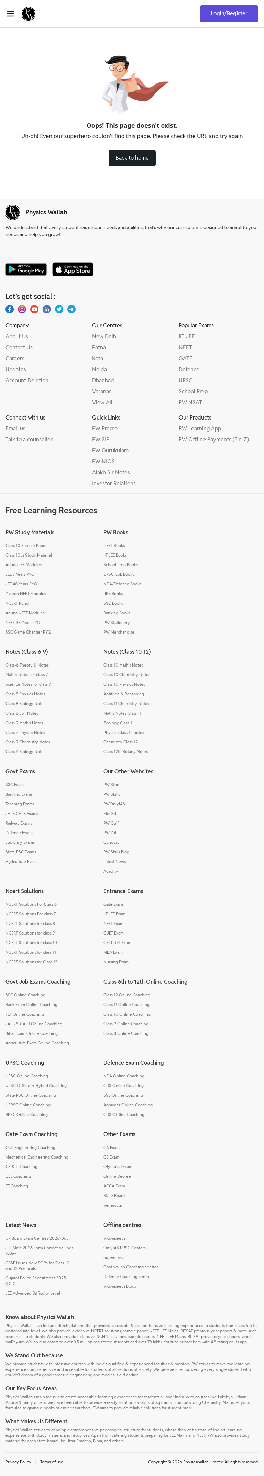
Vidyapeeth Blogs (119, 1286)
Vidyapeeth (114, 1238)
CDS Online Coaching (123, 1085)
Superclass (113, 1257)
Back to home (132, 157)
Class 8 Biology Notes (25, 703)
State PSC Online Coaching (31, 1095)
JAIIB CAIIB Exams (22, 813)
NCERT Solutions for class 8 (30, 923)
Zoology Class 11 (118, 722)
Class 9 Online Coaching (125, 1023)
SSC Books (113, 603)
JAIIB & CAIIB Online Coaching (34, 1023)
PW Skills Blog (116, 851)
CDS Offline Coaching (123, 1114)
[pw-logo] (13, 212)
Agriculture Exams (22, 861)
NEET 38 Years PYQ (23, 622)
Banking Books (116, 612)
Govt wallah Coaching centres (130, 1267)
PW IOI (109, 832)
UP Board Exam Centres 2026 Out (37, 1238)
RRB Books (113, 593)
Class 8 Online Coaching (125, 1033)
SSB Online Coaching (123, 1095)
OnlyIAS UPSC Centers (124, 1247)
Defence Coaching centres (127, 1276)
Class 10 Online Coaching (127, 1014)
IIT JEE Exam (114, 913)
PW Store (112, 784)
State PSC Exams (21, 851)
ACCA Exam (114, 1185)
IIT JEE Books (115, 555)
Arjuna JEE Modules (24, 564)
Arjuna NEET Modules (25, 612)
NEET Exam (113, 923)
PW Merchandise (118, 632)
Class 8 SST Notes (22, 713)
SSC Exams (15, 784)
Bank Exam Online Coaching (31, 1004)
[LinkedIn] (47, 309)
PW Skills (111, 794)
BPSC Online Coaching (27, 1114)
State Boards (114, 1195)
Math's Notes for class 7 (27, 674)
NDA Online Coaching (123, 1075)
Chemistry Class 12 (120, 742)
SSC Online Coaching (25, 994)
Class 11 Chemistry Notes (126, 703)
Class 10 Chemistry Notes (126, 674)
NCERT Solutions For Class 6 (31, 904)
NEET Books (114, 545)
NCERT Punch (18, 603)
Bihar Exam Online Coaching (32, 1033)
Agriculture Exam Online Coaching (37, 1043)
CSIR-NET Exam (117, 942)
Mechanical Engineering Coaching (37, 1157)
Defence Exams (19, 832)
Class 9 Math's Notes (24, 722)
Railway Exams (19, 823)
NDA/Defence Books (122, 583)
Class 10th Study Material (29, 555)
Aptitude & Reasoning (123, 693)
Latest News (114, 861)
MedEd (109, 813)
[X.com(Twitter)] (59, 309)
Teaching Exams (20, 803)
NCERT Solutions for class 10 (31, 942)
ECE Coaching (18, 1176)
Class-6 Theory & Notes (27, 665)
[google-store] (26, 269)
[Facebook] (10, 309)
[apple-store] (73, 269)
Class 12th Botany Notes (125, 751)
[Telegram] (71, 309)
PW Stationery (116, 622)
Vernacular (113, 1205)
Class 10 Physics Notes (124, 684)
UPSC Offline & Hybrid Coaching (36, 1085)
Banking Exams (19, 794)
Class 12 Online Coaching (126, 994)
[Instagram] (22, 309)
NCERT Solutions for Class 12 (31, 961)
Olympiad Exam (117, 1166)
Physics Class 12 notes (123, 732)
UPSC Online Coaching (27, 1075)
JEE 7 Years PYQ (20, 574)
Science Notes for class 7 (28, 684)
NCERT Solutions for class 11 (31, 952)
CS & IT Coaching (21, 1166)
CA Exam (111, 1147)
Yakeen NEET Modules (26, 593)
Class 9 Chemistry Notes (28, 742)
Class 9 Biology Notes (25, 751)
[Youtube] (34, 309)
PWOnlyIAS (114, 803)
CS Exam (111, 1157)
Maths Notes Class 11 (122, 713)
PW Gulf (111, 823)
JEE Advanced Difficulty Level (33, 1293)
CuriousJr (112, 842)
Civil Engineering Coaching (30, 1147)
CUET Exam (113, 933)
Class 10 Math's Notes (123, 665)
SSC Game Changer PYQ (28, 632)
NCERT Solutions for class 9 (30, 933)
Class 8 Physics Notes (25, 693)
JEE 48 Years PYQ (21, 583)
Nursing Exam (116, 961)
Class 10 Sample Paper (26, 545)
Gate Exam (113, 904)
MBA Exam (113, 952)
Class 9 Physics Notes (25, 732)
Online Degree (117, 1176)
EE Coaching (17, 1185)
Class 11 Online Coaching (126, 1004)
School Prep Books (120, 564)
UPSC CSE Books (118, 574)
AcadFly (110, 871)
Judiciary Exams (20, 842)
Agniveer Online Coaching (128, 1104)
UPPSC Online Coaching (28, 1104)
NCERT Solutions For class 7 (31, 913)
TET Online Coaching (25, 1014)
